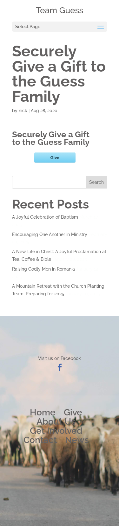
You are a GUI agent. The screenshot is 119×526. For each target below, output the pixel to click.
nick (23, 110)
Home (43, 412)
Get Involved (56, 431)
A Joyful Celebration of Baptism (45, 217)
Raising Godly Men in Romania (43, 269)
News (77, 440)
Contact (40, 440)
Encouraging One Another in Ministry (49, 234)
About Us (56, 421)
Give (73, 412)
